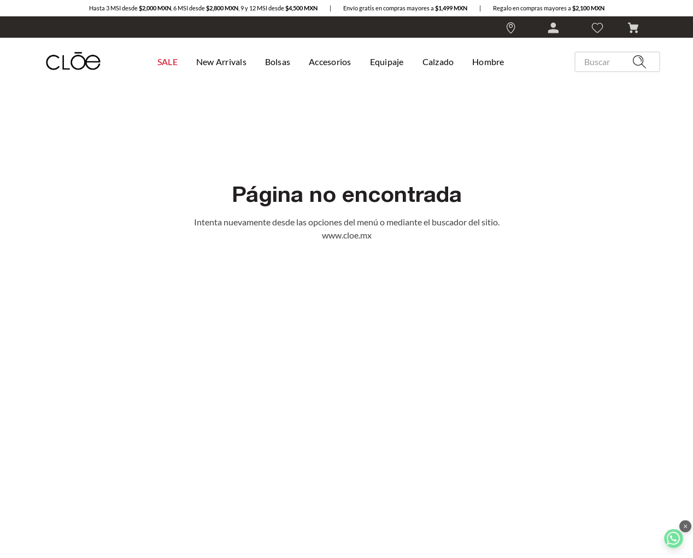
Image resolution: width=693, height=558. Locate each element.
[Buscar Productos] (641, 62)
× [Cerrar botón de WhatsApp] (685, 526)
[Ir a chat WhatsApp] (673, 538)
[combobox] (613, 61)
